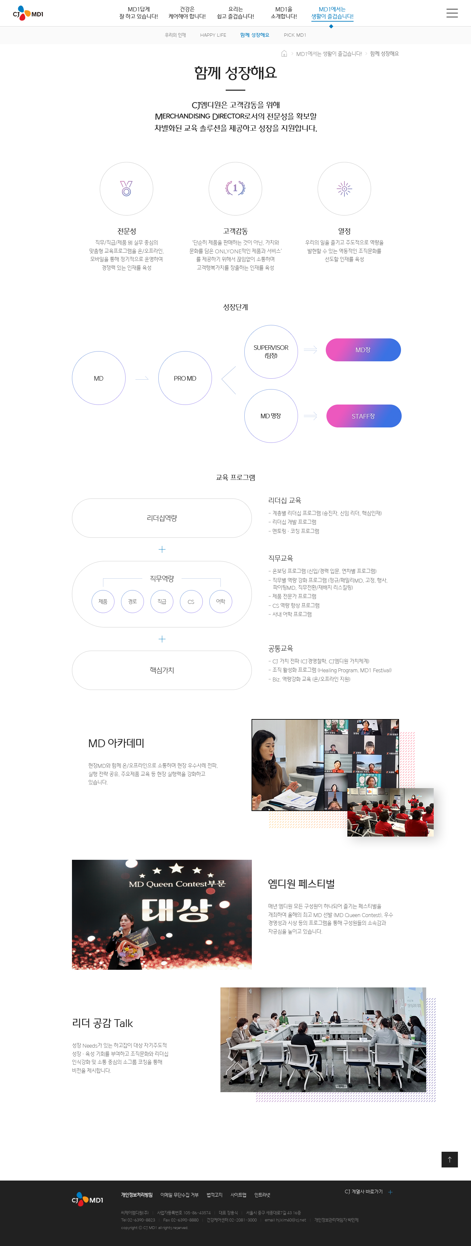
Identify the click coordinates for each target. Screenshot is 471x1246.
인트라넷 (262, 1195)
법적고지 (214, 1195)
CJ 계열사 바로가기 (364, 1192)
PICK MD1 (295, 35)
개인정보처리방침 (136, 1195)
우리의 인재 (175, 35)
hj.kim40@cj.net (291, 1220)
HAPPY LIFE (213, 35)
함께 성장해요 (255, 35)
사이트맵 (238, 1195)
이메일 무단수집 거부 (180, 1195)
